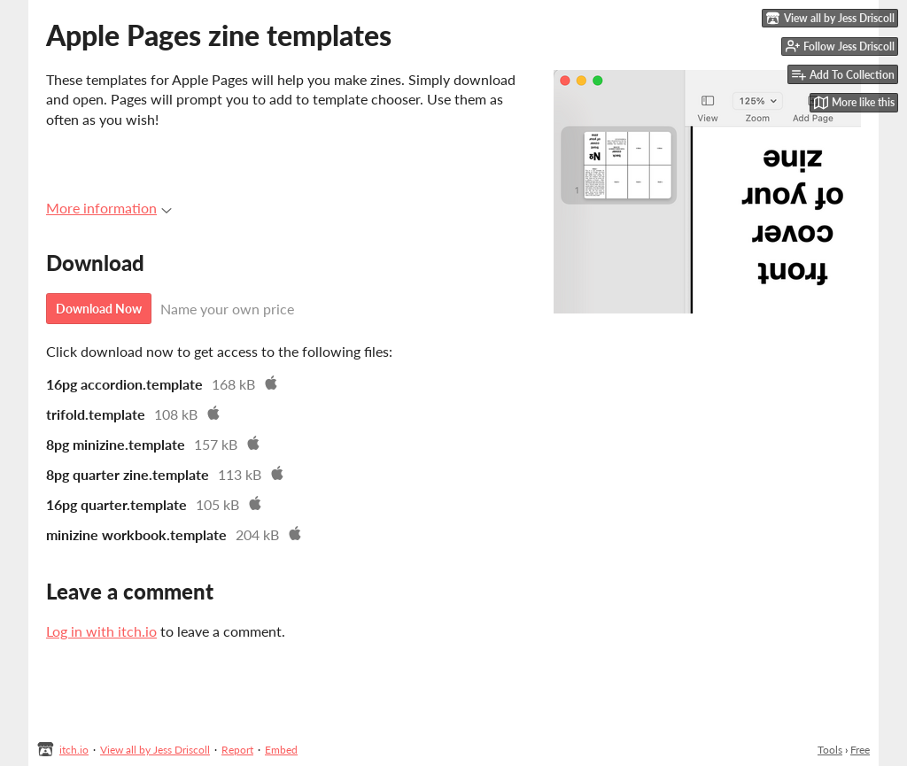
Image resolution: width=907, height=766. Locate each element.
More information (109, 207)
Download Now (99, 308)
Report (237, 749)
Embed (281, 749)
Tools (830, 749)
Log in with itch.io (101, 631)
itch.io (74, 749)
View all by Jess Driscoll (155, 749)
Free (860, 749)
